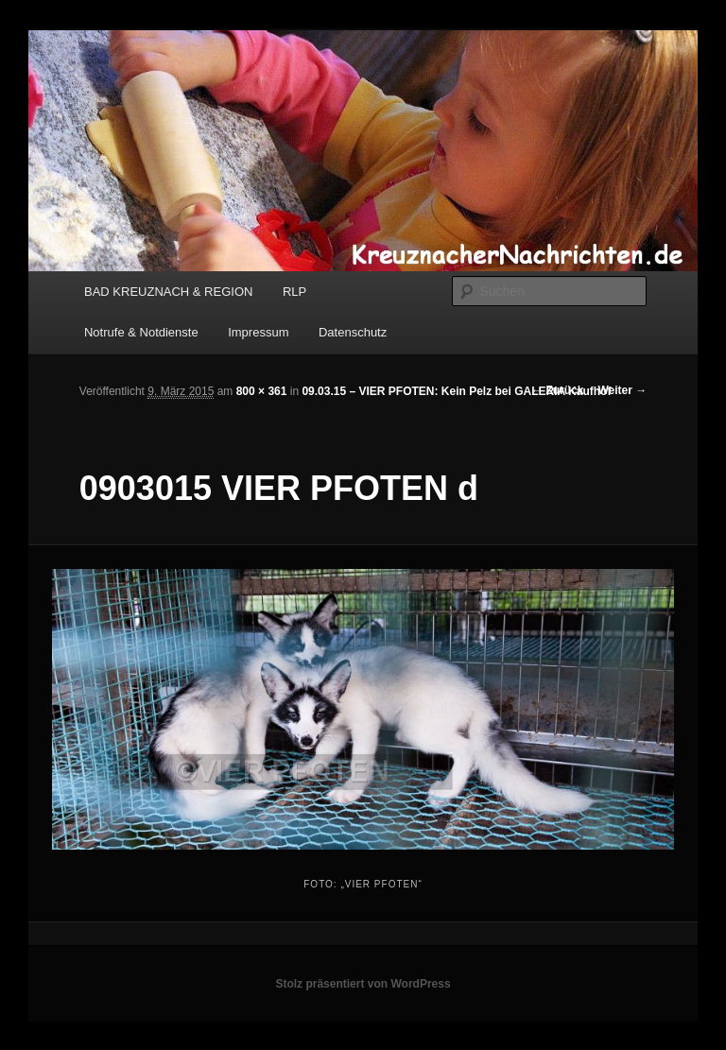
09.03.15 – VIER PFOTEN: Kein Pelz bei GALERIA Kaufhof (456, 391)
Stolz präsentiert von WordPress (362, 983)
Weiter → (622, 390)
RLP (294, 291)
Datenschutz (353, 332)
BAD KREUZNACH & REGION (168, 291)
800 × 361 (261, 391)
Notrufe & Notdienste (141, 332)
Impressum (258, 332)
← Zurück (557, 390)
